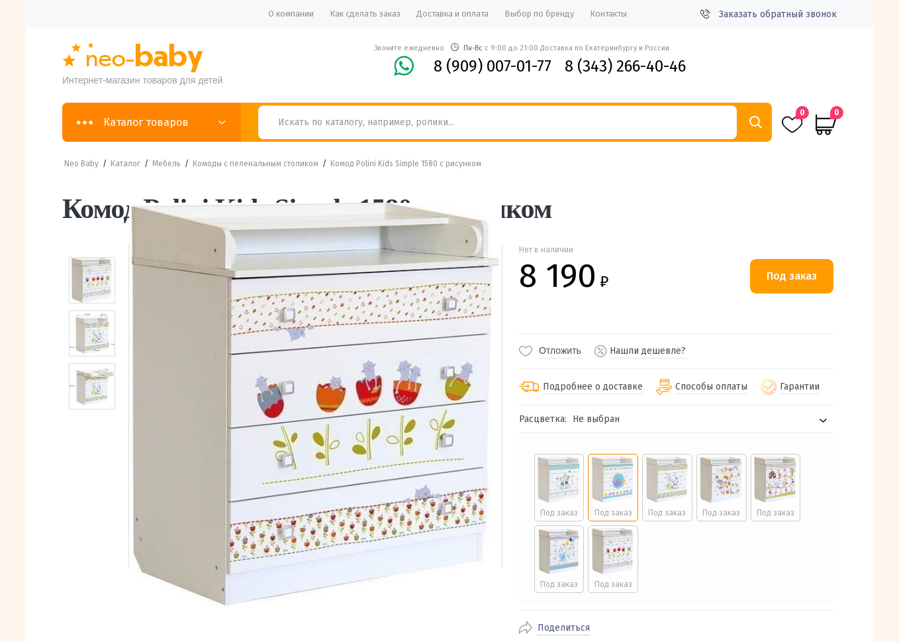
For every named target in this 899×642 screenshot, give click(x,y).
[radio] (556, 487)
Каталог (125, 163)
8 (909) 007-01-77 (492, 66)
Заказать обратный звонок (768, 14)
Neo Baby (81, 163)
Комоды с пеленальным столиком (255, 163)
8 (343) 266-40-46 (625, 66)
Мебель (166, 163)
